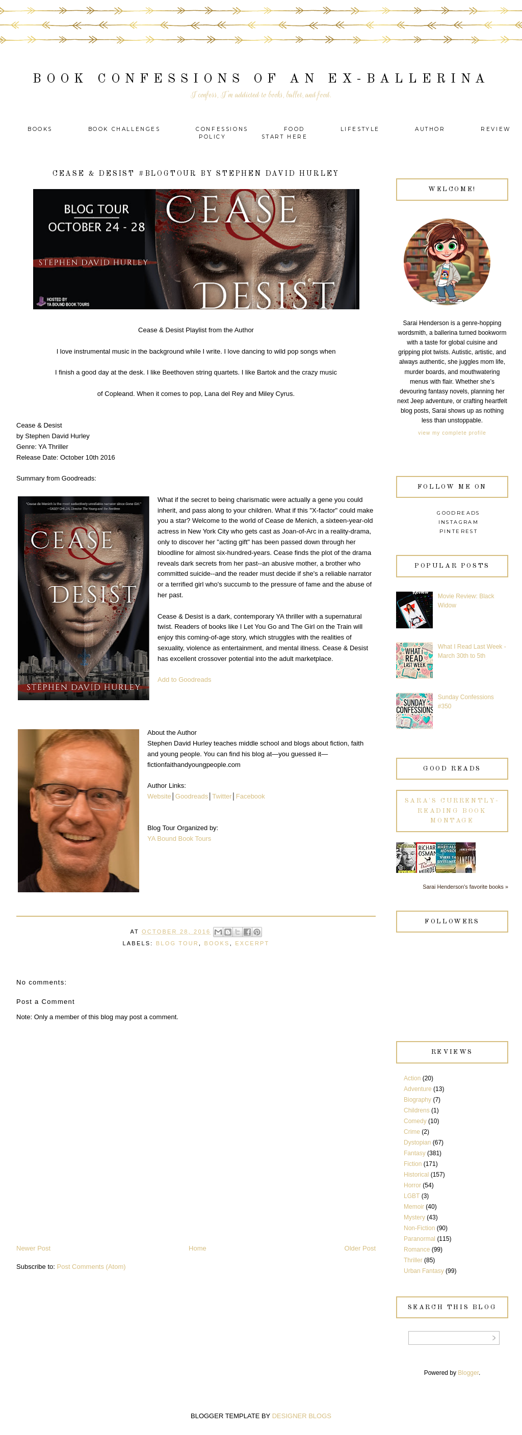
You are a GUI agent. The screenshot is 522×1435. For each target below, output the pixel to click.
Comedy (415, 1121)
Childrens (417, 1110)
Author (430, 129)
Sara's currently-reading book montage (452, 811)
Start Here (284, 137)
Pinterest (458, 531)
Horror (412, 1185)
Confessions (222, 129)
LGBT (412, 1196)
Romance (417, 1249)
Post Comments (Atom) (91, 1266)
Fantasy (415, 1153)
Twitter (221, 796)
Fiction (413, 1163)
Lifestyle (362, 129)
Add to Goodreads (185, 679)
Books (40, 129)
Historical (416, 1174)
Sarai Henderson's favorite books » (465, 887)
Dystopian (417, 1142)
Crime (412, 1131)
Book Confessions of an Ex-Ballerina (261, 79)
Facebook (250, 796)
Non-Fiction (419, 1228)
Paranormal (419, 1238)
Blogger (468, 1372)
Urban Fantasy (424, 1270)
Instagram (458, 522)
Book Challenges (124, 129)
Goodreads (191, 796)
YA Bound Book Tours (179, 838)
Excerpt (252, 943)
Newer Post (33, 1248)
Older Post (360, 1248)
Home (197, 1248)
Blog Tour (177, 943)
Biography (417, 1099)
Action (412, 1078)
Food (294, 129)
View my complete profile (452, 433)
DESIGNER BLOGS (301, 1416)
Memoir (414, 1206)
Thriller (413, 1260)
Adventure (418, 1089)
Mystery (414, 1217)
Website (159, 796)
